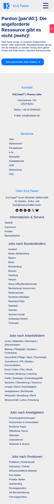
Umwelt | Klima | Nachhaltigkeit (20, 387)
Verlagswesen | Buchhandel (19, 391)
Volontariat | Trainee (19, 466)
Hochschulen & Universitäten (24, 422)
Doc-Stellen (15, 475)
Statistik (9, 222)
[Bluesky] (37, 210)
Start (11, 139)
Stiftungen (14, 435)
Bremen (12, 271)
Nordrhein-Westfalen (18, 297)
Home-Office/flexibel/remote (22, 284)
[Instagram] (25, 210)
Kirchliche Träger (17, 427)
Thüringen (13, 323)
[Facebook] (21, 210)
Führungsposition (18, 497)
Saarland (13, 306)
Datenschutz (15, 170)
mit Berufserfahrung (19, 492)
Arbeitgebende (16, 161)
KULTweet (12, 197)
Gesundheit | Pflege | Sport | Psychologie (26, 357)
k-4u (11, 152)
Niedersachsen (16, 293)
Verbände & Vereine (19, 444)
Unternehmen (16, 440)
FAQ (11, 174)
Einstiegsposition (17, 488)
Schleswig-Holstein (18, 319)
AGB (11, 165)
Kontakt (8, 231)
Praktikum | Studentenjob (22, 462)
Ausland (12, 249)
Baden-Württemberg (18, 253)
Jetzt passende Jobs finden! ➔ (22, 61)
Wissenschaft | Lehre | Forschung (22, 400)
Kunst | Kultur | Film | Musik (19, 369)
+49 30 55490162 (31, 110)
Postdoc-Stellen (17, 479)
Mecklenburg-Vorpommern (22, 288)
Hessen (12, 279)
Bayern (12, 258)
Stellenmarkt (15, 143)
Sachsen (12, 310)
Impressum (10, 227)
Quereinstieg (15, 484)
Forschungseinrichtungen (22, 418)
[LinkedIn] (17, 210)
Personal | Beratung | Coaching (21, 374)
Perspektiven (15, 148)
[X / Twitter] (33, 210)
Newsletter (14, 157)
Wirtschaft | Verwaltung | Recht (20, 395)
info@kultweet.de (31, 115)
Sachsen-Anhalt (16, 314)
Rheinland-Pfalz (16, 301)
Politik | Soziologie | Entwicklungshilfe (24, 378)
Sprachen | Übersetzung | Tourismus (23, 382)
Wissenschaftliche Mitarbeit (23, 471)
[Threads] (29, 210)
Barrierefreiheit (12, 235)
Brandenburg (15, 266)
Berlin (11, 262)
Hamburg (13, 275)
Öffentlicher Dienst (18, 431)
